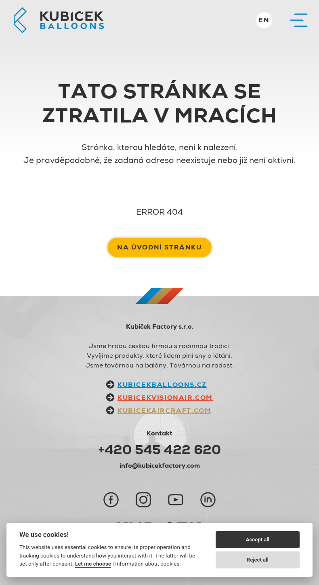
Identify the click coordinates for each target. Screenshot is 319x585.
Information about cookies (147, 563)
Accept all (257, 539)
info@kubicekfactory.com (160, 465)
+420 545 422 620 (159, 449)
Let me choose (93, 563)
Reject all (258, 560)
